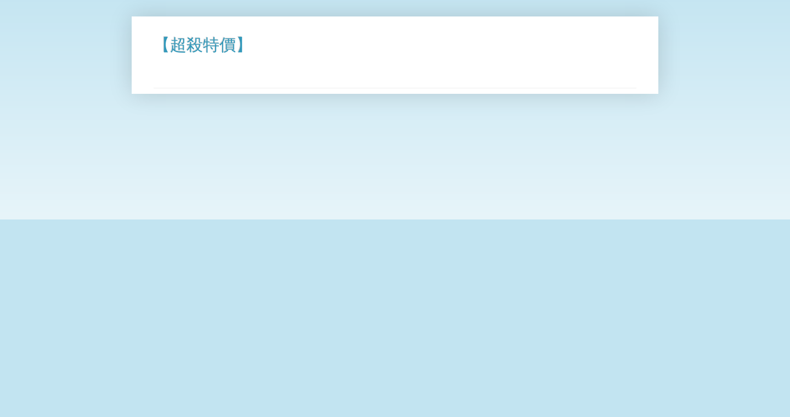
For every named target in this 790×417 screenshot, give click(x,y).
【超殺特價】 (203, 45)
